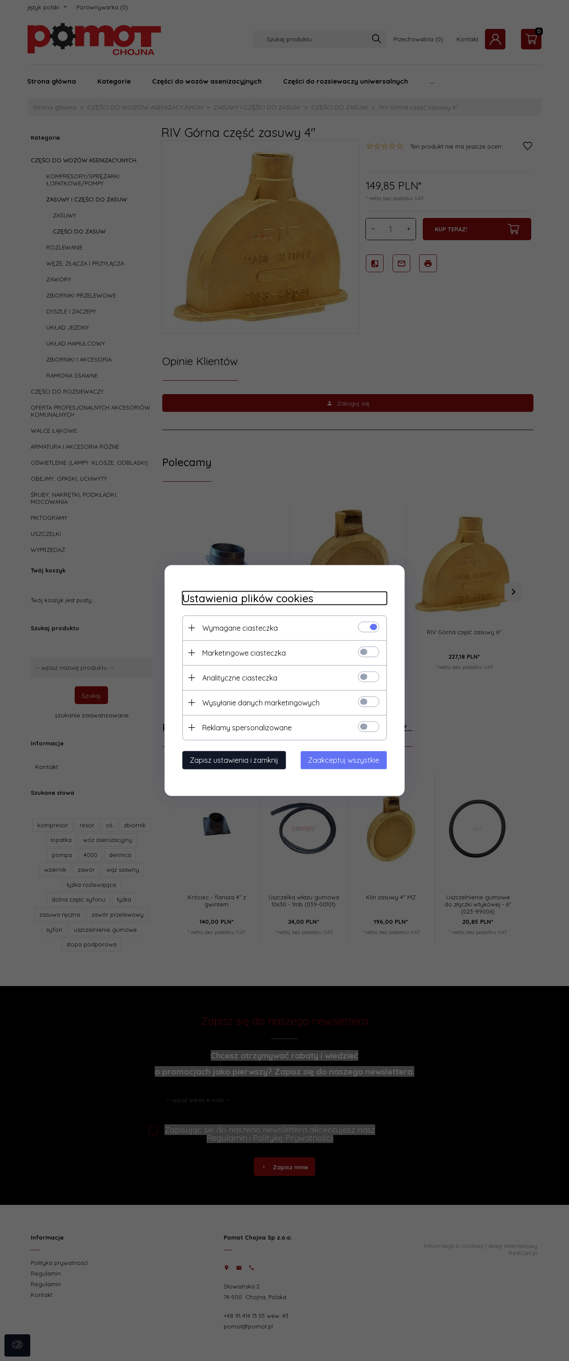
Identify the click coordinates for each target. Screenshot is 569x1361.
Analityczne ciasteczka (239, 677)
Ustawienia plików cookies (247, 598)
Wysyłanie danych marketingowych (261, 702)
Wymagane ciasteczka (240, 628)
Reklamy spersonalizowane (247, 727)
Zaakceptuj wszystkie (343, 760)
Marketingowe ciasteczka (244, 652)
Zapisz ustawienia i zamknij (234, 760)
